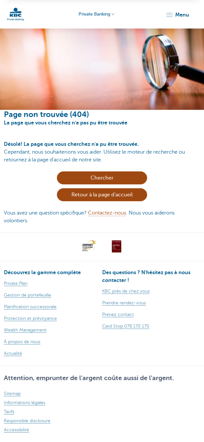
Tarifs (9, 411)
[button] (177, 15)
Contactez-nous (107, 213)
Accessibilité (16, 429)
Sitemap (12, 393)
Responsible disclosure (27, 420)
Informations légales (24, 402)
